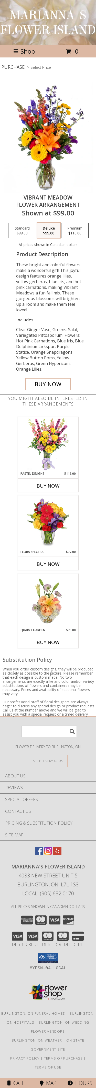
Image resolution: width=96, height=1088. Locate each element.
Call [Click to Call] (16, 1083)
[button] (48, 958)
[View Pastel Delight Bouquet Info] (48, 444)
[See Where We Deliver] (48, 760)
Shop (24, 51)
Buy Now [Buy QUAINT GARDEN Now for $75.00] (48, 642)
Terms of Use (48, 1067)
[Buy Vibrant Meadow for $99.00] (48, 384)
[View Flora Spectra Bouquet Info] (48, 522)
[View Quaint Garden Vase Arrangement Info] (48, 601)
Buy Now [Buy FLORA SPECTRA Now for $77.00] (48, 564)
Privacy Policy (25, 1058)
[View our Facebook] (39, 853)
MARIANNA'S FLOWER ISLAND (48, 22)
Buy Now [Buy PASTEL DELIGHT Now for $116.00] (48, 485)
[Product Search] (49, 731)
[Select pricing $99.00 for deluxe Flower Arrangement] (48, 230)
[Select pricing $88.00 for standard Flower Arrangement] (22, 230)
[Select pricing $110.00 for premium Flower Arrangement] (74, 230)
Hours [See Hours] (80, 1083)
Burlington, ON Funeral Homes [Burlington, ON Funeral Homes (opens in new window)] (33, 1013)
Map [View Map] (48, 1083)
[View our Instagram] (48, 853)
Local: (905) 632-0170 (48, 893)
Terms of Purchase (63, 1058)
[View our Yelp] (57, 853)
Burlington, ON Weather (37, 1040)
